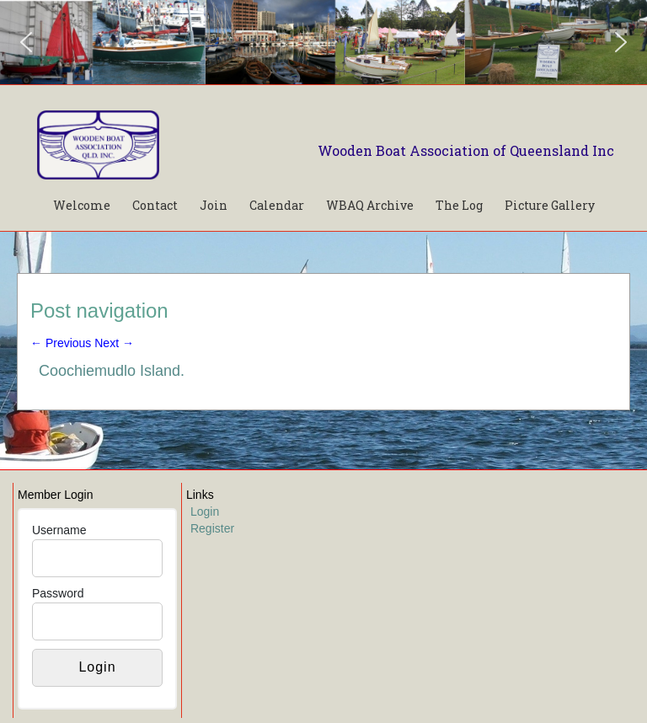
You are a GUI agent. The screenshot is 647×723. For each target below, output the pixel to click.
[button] (26, 42)
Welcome (81, 205)
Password (57, 593)
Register (212, 528)
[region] (323, 42)
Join (213, 205)
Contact (155, 205)
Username (59, 530)
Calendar (276, 205)
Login (204, 511)
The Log (459, 205)
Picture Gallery (550, 205)
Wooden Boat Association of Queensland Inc (466, 150)
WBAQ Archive (370, 205)
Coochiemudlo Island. (111, 370)
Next (114, 343)
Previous (60, 343)
